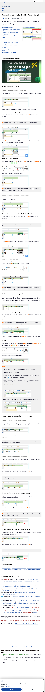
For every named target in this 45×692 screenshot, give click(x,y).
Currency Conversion (15, 606)
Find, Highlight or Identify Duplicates (18, 578)
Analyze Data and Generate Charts (25, 574)
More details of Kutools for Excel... (19, 640)
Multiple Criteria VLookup (14, 582)
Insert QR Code (13, 604)
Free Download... (33, 640)
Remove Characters (25, 601)
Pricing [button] (16, 4)
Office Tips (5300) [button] (24, 4)
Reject (32, 689)
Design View (19, 593)
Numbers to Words (7, 606)
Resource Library (11, 595)
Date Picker (23, 595)
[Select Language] (38, 1)
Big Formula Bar (26, 593)
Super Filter (25, 597)
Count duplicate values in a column (34, 561)
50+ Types (35, 601)
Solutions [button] (4, 4)
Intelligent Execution (30, 573)
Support (32, 4)
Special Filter (32, 597)
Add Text (18, 601)
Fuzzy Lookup (14, 584)
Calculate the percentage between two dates (12, 563)
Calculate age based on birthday (28, 602)
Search (37, 4)
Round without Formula (25, 580)
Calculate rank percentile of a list (19, 561)
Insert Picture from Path (21, 604)
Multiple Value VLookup (26, 582)
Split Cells (12, 607)
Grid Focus (13, 593)
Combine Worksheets (31, 595)
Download (10, 4)
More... (8, 564)
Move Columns (29, 590)
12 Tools (13, 601)
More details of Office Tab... (21, 679)
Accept (11, 689)
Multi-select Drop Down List (9, 587)
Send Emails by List (18, 597)
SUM (6, 217)
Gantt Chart (5, 602)
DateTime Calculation (6, 561)
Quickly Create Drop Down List (20, 586)
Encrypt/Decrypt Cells (7, 597)
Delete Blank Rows (31, 578)
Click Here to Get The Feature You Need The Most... (26, 617)
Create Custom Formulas (11, 574)
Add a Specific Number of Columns (18, 590)
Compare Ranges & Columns (21, 591)
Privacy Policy (7, 686)
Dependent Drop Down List (33, 586)
